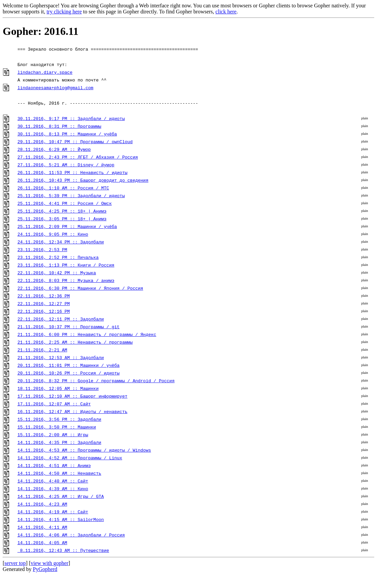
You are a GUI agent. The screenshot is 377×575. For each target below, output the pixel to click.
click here (226, 11)
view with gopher (49, 563)
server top (15, 563)
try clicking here (64, 11)
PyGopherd (45, 569)
